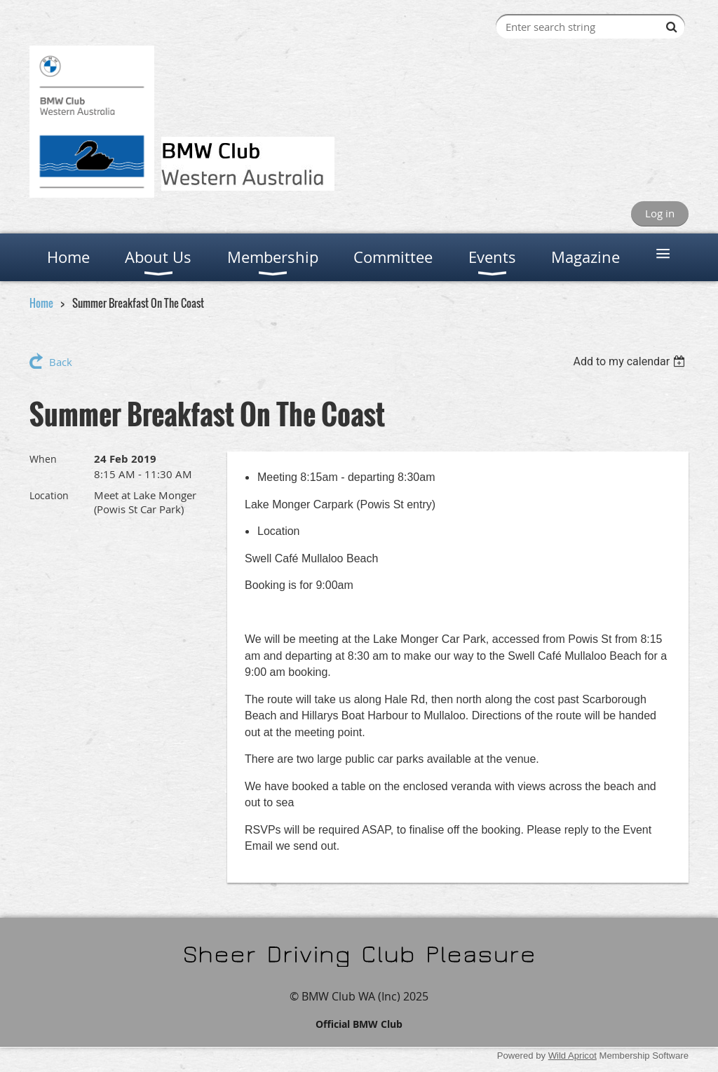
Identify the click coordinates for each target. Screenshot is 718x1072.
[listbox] (631, 361)
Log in (660, 213)
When (43, 459)
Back (60, 362)
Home (41, 303)
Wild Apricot (572, 1055)
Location (49, 495)
